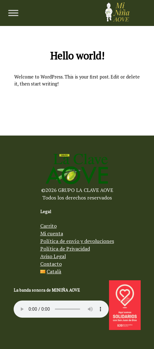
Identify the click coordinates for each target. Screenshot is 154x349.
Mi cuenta (51, 233)
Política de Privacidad (65, 248)
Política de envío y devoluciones (77, 241)
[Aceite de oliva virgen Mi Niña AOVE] (117, 19)
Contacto (51, 263)
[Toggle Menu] (13, 13)
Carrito (48, 225)
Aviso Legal (53, 256)
